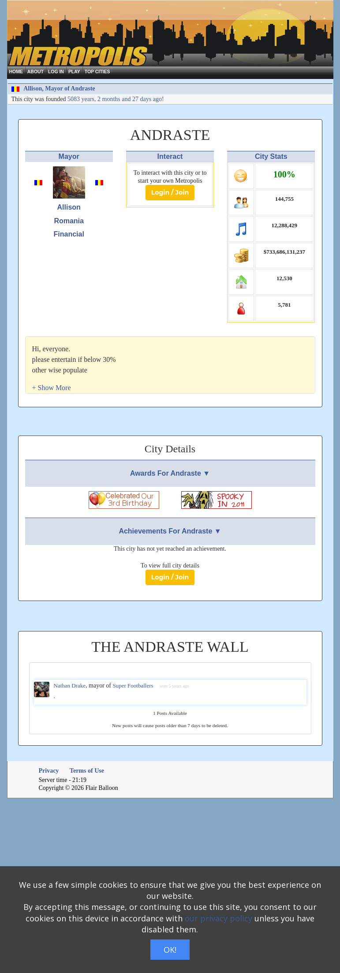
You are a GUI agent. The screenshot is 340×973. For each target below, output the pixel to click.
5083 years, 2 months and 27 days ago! (115, 99)
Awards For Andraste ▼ (170, 473)
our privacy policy (218, 918)
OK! (170, 949)
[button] (51, 387)
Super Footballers (133, 685)
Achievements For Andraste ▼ (170, 531)
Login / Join (170, 192)
